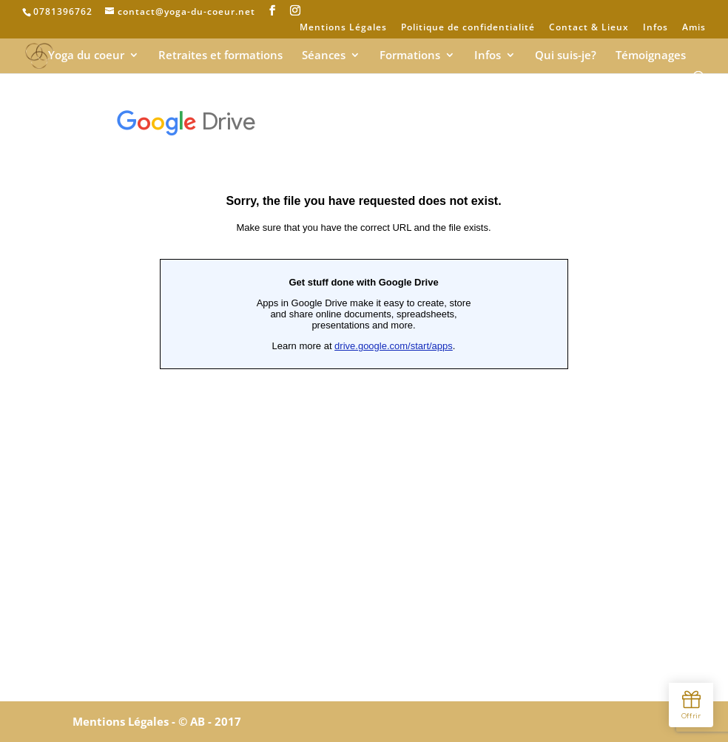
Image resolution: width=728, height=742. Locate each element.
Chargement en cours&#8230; (364, 392)
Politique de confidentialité (468, 28)
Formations (410, 56)
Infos (655, 28)
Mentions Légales (343, 28)
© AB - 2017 (209, 721)
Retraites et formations (220, 56)
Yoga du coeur (86, 56)
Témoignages (651, 56)
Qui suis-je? (565, 56)
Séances (324, 56)
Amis (694, 28)
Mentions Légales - (125, 721)
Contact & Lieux (589, 28)
